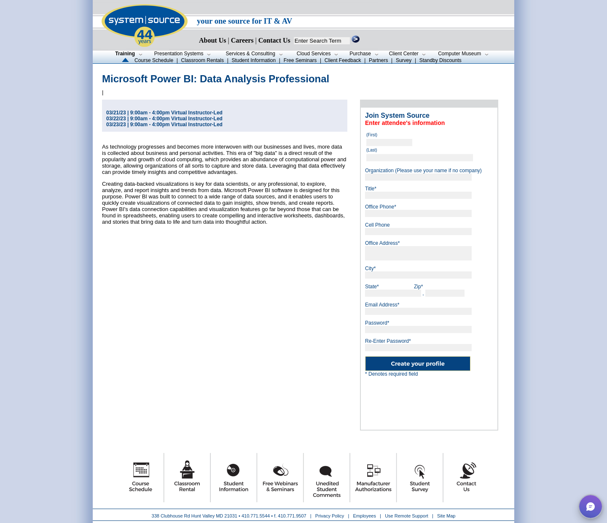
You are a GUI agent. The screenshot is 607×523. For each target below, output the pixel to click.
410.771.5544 (256, 515)
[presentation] (429, 400)
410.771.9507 (292, 515)
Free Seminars (300, 60)
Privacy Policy (330, 515)
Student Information (253, 60)
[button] (590, 506)
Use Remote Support (406, 515)
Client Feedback (343, 60)
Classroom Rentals (202, 60)
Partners (378, 60)
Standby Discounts (440, 60)
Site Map (446, 515)
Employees (364, 515)
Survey (403, 60)
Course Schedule (153, 60)
